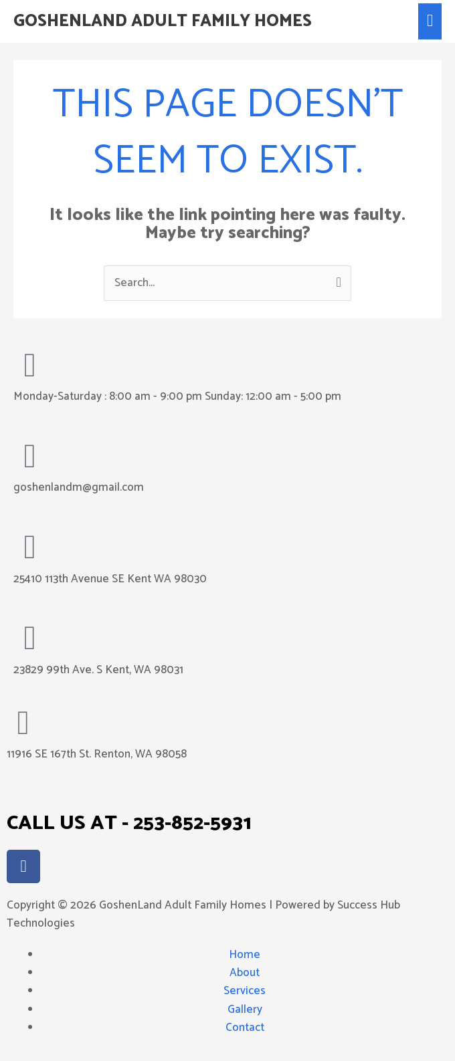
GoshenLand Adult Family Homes (162, 21)
